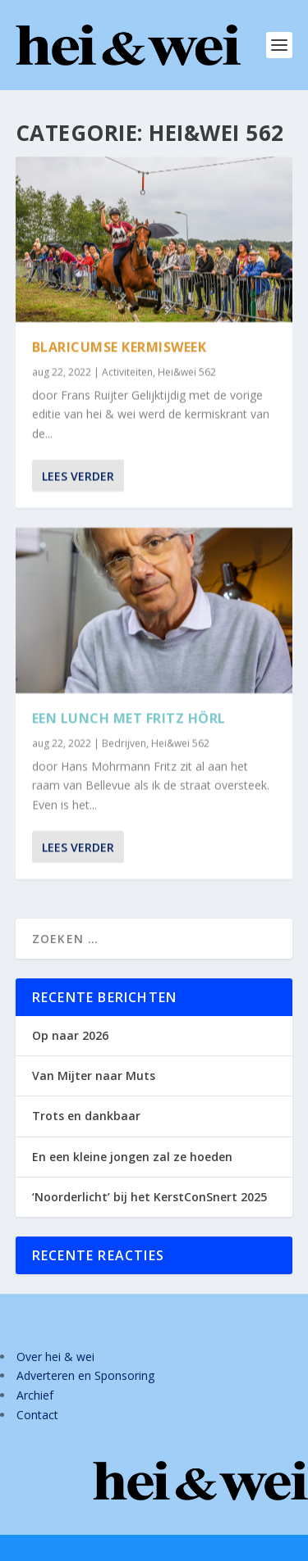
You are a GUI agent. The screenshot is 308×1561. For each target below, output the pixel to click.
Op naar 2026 (70, 1035)
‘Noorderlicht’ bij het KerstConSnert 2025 (149, 1197)
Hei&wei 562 (187, 372)
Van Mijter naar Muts (93, 1075)
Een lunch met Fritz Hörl (129, 718)
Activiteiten (127, 372)
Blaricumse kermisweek (119, 347)
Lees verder (78, 475)
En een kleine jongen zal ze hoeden (132, 1156)
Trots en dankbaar (86, 1115)
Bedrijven (124, 743)
